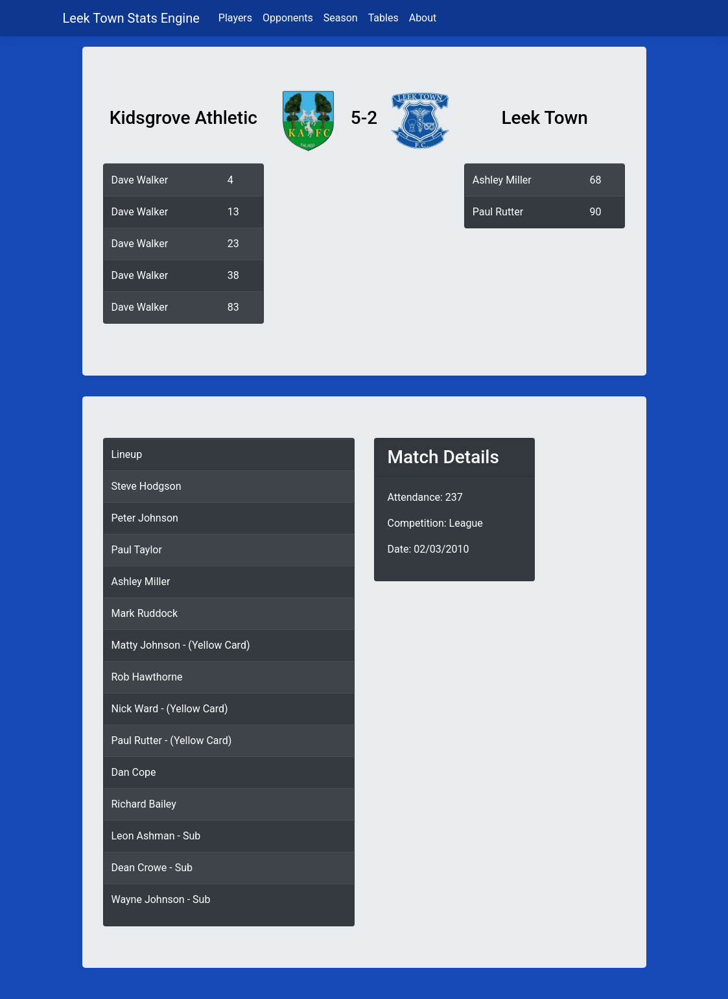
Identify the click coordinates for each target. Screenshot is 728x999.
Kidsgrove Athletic (183, 117)
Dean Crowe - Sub (152, 867)
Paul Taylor (137, 550)
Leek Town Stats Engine (133, 18)
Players (235, 18)
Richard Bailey (144, 804)
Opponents (288, 18)
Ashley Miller (502, 180)
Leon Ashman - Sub (156, 836)
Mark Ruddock (145, 613)
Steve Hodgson (147, 486)
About (423, 18)
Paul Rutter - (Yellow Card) (172, 740)
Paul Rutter (498, 212)
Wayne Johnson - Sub (161, 899)
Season (340, 18)
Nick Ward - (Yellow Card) (170, 709)
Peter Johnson (145, 518)
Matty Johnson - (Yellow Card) (181, 645)
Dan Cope (134, 772)
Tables (383, 18)
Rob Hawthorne (147, 677)
